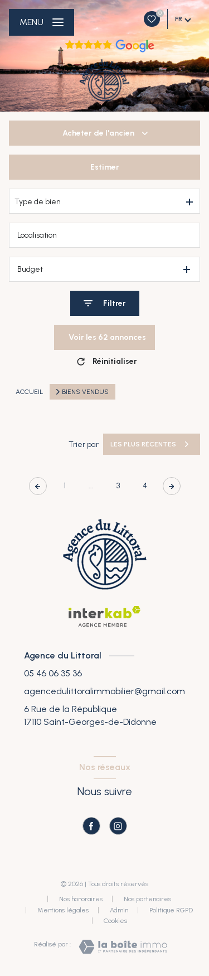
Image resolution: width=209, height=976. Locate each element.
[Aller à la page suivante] (171, 486)
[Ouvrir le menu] (41, 22)
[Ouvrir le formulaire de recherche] (104, 303)
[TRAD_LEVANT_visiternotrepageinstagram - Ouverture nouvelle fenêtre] (118, 826)
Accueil (29, 392)
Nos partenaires (147, 899)
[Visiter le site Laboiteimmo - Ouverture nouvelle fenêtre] (123, 947)
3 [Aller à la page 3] (118, 486)
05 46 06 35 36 (53, 673)
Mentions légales (63, 910)
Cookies (115, 921)
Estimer (104, 167)
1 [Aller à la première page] (65, 486)
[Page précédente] (38, 486)
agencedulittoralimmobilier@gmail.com (104, 691)
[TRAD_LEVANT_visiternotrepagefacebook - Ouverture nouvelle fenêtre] (91, 826)
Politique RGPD (171, 910)
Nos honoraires (81, 899)
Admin (119, 910)
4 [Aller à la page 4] (145, 486)
